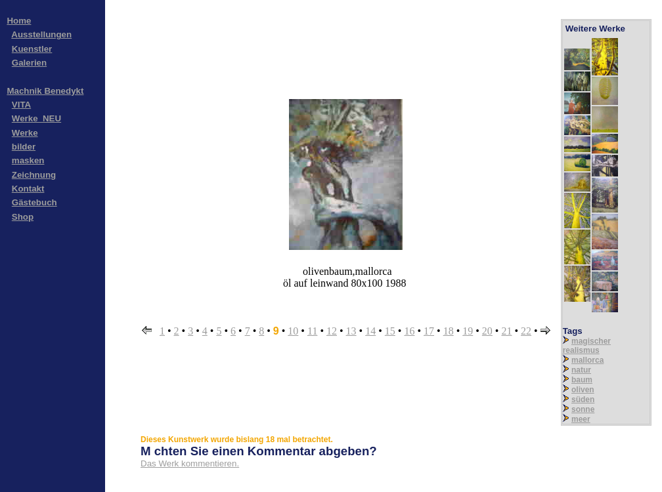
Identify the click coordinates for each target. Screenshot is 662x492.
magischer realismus (587, 346)
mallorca (587, 360)
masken (28, 160)
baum (581, 379)
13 (351, 331)
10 (293, 331)
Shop (22, 217)
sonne (582, 409)
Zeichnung (34, 175)
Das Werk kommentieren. (190, 463)
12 (331, 331)
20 (487, 331)
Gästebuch (34, 202)
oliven (582, 389)
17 (429, 331)
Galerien (29, 63)
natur (581, 370)
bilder (23, 147)
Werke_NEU (36, 118)
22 (526, 331)
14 (370, 331)
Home (19, 21)
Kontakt (28, 189)
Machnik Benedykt (45, 91)
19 (467, 331)
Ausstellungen (41, 34)
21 (506, 331)
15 (390, 331)
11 (312, 331)
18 (448, 331)
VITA (21, 105)
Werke (25, 133)
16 (409, 331)
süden (582, 399)
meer (580, 419)
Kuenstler (32, 49)
